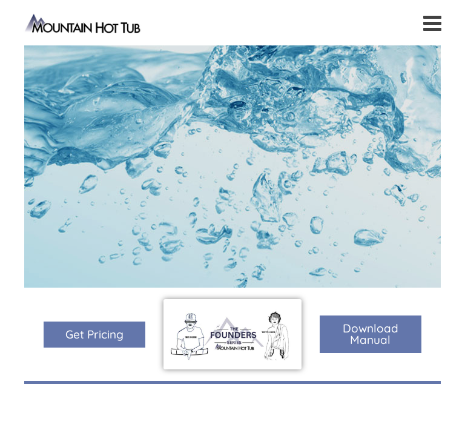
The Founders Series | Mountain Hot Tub (83, 22)
